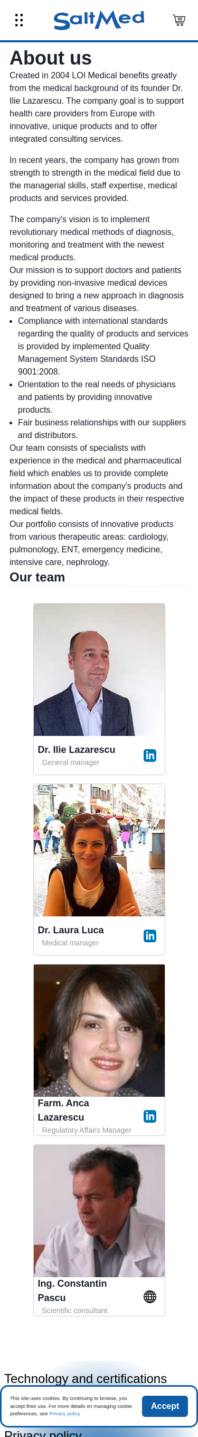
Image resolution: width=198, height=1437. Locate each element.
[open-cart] (179, 20)
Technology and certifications (85, 1378)
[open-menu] (19, 20)
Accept (165, 1406)
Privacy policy (64, 1413)
